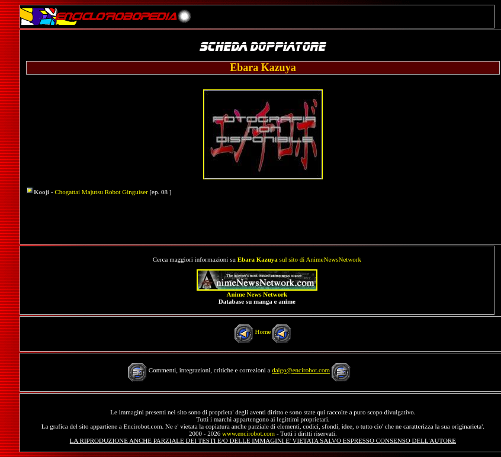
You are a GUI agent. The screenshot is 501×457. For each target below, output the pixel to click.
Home (263, 331)
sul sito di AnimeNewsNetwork (299, 259)
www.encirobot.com (248, 433)
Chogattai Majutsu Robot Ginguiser (100, 191)
